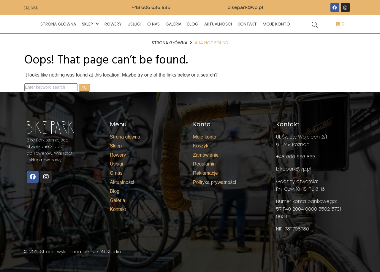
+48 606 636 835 (151, 7)
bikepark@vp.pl (245, 7)
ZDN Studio (108, 251)
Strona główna (169, 43)
